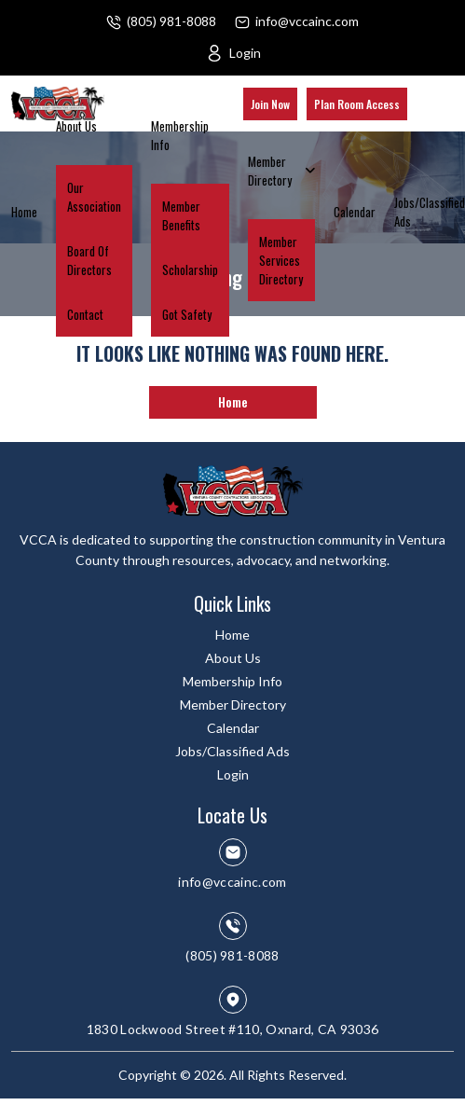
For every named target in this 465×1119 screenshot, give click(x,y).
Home (24, 211)
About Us (76, 126)
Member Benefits (181, 215)
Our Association (94, 196)
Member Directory (270, 170)
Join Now (270, 104)
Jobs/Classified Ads (429, 211)
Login (245, 53)
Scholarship (190, 269)
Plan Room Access (357, 104)
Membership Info (180, 135)
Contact (85, 314)
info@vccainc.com (307, 21)
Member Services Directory (281, 260)
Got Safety (187, 314)
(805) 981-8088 (171, 21)
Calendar (355, 211)
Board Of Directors (89, 260)
